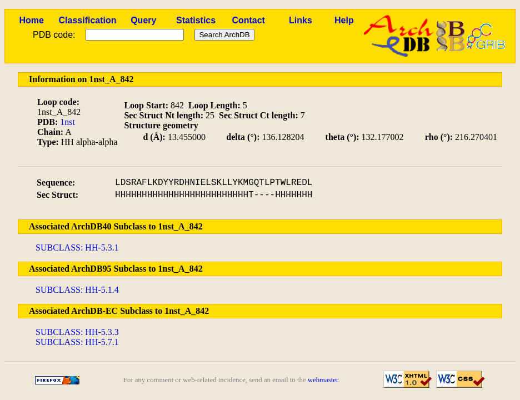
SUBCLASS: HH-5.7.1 (77, 342)
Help (344, 20)
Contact (248, 20)
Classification (87, 20)
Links (300, 20)
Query (143, 20)
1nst (67, 122)
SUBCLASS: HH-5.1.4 (77, 289)
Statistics (196, 20)
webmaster (323, 380)
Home (31, 20)
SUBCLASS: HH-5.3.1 (77, 247)
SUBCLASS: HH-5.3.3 (77, 332)
